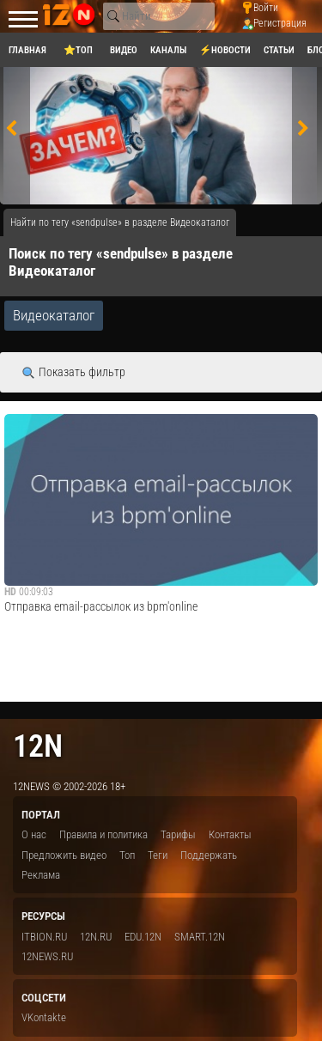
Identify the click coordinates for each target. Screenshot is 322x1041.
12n (38, 746)
